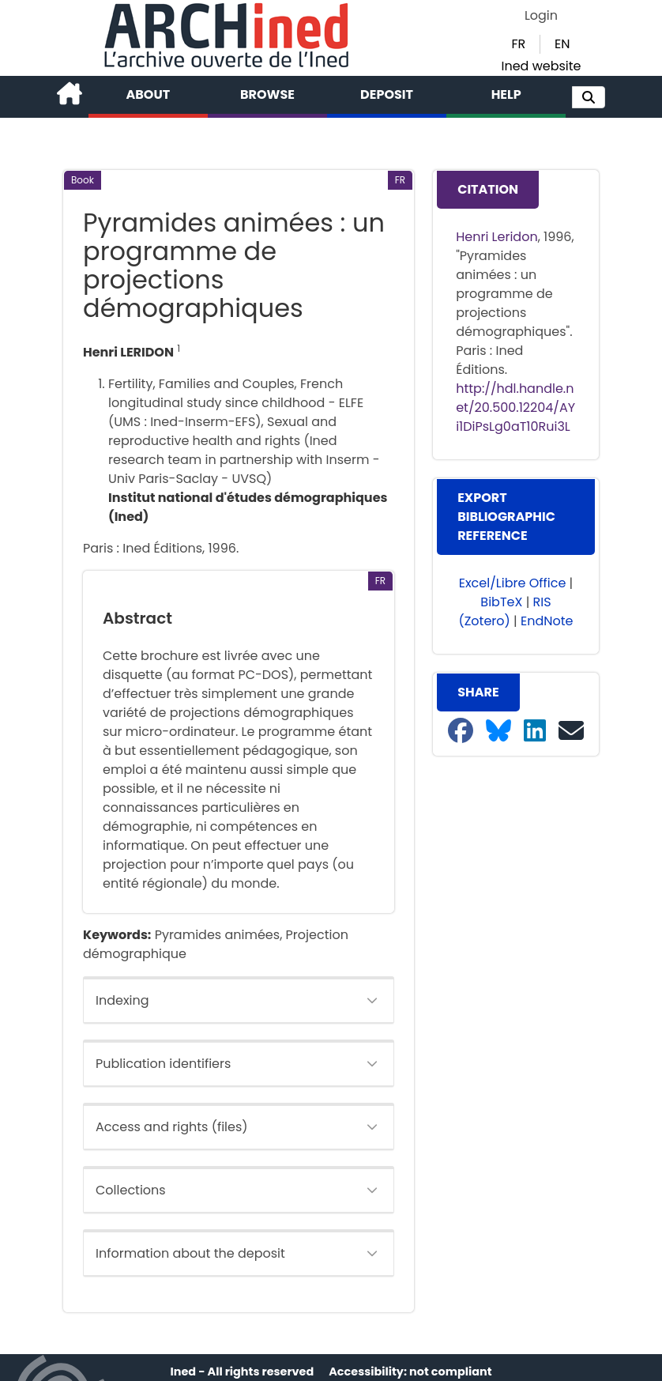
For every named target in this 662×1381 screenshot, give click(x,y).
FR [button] (518, 44)
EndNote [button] (547, 621)
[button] (588, 97)
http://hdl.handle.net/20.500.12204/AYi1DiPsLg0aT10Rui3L (515, 407)
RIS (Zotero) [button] (504, 611)
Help (506, 94)
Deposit (386, 94)
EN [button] (562, 44)
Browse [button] (267, 94)
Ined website (541, 66)
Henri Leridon (496, 237)
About (148, 94)
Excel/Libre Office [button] (512, 583)
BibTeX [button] (501, 602)
